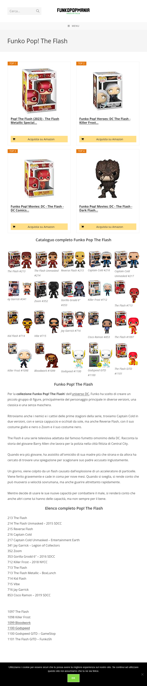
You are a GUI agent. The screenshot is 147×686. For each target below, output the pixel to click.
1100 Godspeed (19, 638)
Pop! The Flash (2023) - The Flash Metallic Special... (35, 130)
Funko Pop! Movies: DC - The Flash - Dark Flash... (105, 218)
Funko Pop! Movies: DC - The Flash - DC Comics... (37, 218)
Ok (73, 678)
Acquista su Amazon (41, 149)
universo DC (80, 404)
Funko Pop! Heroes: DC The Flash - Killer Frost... (104, 130)
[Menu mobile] (73, 34)
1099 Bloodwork (19, 632)
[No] (142, 674)
